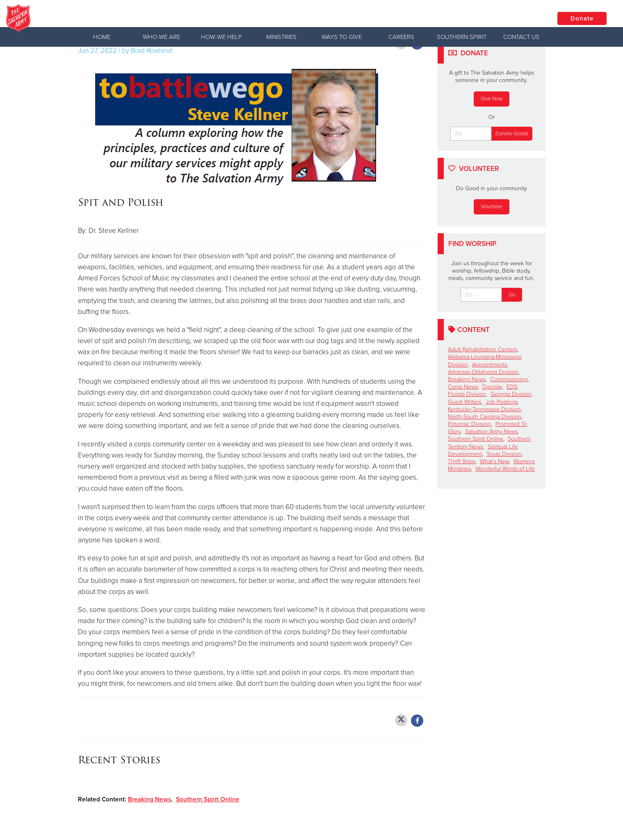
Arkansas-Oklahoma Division (483, 372)
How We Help (221, 37)
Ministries (281, 37)
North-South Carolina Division (484, 416)
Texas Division (504, 454)
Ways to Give (342, 37)
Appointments (489, 364)
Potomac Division (469, 424)
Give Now (491, 99)
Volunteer (491, 206)
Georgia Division (511, 394)
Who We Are (161, 37)
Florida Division (467, 394)
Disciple (492, 386)
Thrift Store (461, 461)
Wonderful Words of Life (505, 468)
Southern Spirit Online (208, 799)
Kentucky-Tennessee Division (484, 409)
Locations (520, 18)
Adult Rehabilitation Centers (482, 349)
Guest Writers (464, 401)
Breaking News (149, 799)
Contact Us (521, 37)
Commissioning (509, 379)
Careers (401, 37)
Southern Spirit (461, 37)
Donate (582, 18)
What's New (494, 461)
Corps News (463, 386)
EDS (512, 386)
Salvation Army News (491, 431)
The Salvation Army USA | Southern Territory (165, 18)
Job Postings (502, 401)
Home (101, 37)
